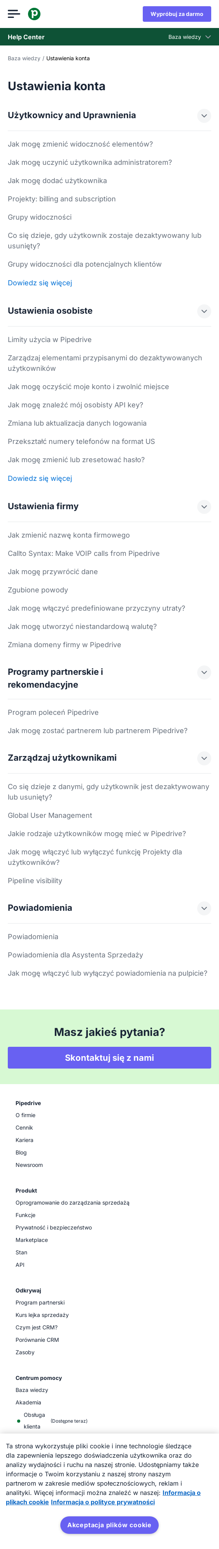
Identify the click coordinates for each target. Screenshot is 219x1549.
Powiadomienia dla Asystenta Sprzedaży (75, 955)
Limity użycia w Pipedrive (50, 339)
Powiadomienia (33, 937)
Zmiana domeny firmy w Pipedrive (64, 645)
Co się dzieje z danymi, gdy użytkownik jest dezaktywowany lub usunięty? (108, 791)
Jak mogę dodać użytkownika (57, 180)
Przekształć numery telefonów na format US (81, 441)
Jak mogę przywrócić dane (53, 572)
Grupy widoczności (40, 217)
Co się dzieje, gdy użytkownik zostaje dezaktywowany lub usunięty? (104, 240)
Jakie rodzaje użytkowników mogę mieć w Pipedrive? (97, 834)
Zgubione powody (38, 590)
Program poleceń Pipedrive (53, 712)
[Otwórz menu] (14, 14)
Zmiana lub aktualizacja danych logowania (77, 423)
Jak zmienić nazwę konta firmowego (69, 535)
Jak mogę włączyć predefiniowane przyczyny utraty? (96, 608)
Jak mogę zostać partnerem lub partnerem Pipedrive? (97, 730)
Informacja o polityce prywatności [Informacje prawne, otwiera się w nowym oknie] (103, 1502)
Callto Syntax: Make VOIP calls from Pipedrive (84, 553)
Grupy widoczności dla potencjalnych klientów (85, 264)
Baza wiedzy (24, 58)
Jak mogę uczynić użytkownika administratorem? (90, 162)
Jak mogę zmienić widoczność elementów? (80, 144)
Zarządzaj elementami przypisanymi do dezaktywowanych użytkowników (105, 363)
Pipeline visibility (35, 881)
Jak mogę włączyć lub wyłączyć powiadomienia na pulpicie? (107, 973)
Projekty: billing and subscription (62, 199)
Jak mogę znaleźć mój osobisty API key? (75, 405)
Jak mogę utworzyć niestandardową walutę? (82, 626)
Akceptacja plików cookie (109, 1525)
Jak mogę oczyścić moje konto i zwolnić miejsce (88, 386)
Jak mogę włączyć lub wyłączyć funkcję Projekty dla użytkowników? (95, 857)
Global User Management (50, 815)
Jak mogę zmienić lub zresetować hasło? (76, 460)
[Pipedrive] (34, 14)
